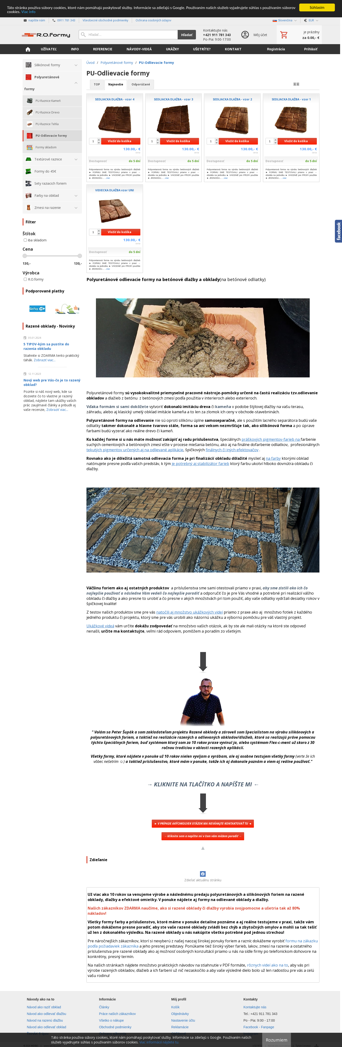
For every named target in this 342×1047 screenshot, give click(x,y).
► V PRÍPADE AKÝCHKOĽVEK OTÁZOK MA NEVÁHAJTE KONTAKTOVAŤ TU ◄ (203, 824)
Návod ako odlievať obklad (46, 1027)
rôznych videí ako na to (267, 965)
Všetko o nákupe (111, 1020)
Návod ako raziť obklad (44, 1007)
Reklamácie (180, 1027)
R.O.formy (33, 279)
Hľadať (186, 35)
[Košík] (299, 34)
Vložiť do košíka (119, 141)
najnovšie (115, 84)
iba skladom (35, 240)
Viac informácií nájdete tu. (159, 1042)
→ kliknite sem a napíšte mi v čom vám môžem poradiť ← (203, 836)
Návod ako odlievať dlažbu (46, 1014)
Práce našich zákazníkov (117, 1014)
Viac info (28, 11)
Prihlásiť (311, 49)
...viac (107, 178)
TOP (97, 84)
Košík (175, 1007)
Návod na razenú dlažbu (45, 1020)
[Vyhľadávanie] (128, 34)
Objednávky (180, 1014)
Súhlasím (317, 7)
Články (104, 1007)
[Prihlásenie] (254, 34)
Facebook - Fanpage (258, 1027)
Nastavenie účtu (183, 1020)
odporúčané (141, 84)
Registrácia (276, 49)
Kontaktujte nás (254, 1007)
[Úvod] (45, 34)
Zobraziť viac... (45, 360)
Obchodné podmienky (115, 1027)
